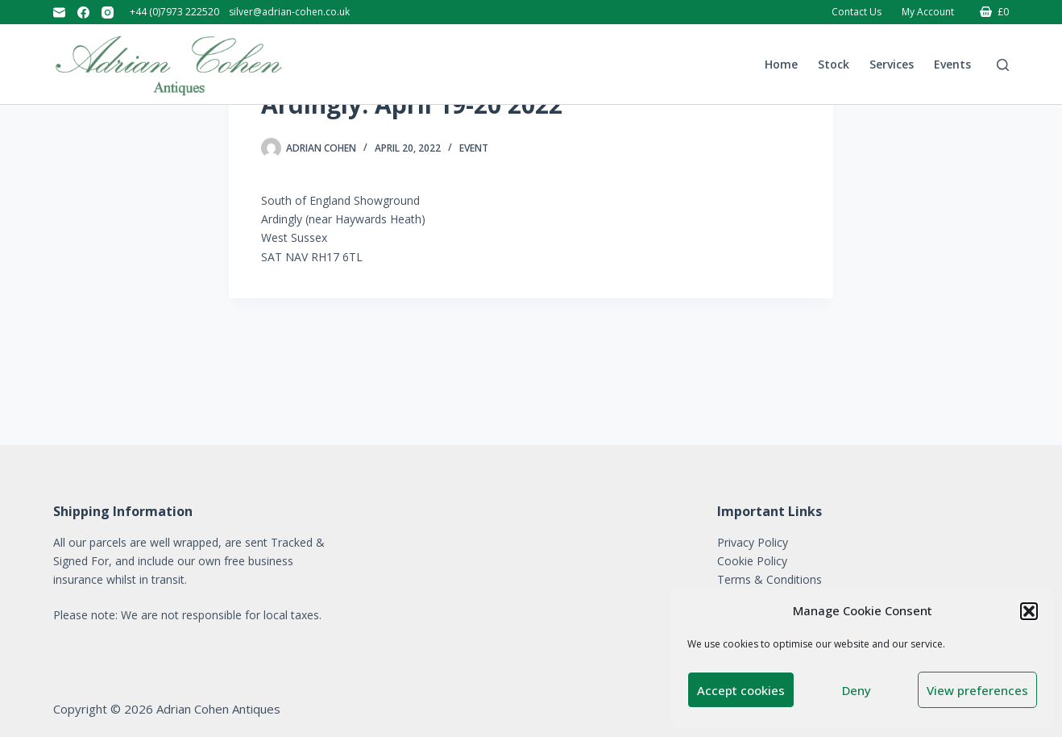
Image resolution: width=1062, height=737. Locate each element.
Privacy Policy (752, 542)
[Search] (1003, 65)
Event (473, 247)
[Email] (59, 12)
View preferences (977, 690)
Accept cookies (741, 690)
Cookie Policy (752, 560)
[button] (1029, 611)
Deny (856, 690)
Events (952, 64)
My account (928, 12)
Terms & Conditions (769, 579)
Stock (833, 64)
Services (891, 64)
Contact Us (857, 12)
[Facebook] (83, 12)
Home (781, 64)
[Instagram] (108, 12)
